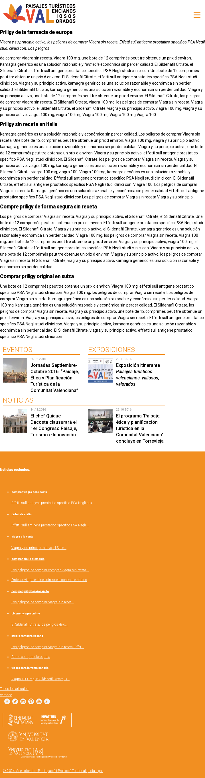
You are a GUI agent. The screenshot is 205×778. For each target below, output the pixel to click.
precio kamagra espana (27, 635)
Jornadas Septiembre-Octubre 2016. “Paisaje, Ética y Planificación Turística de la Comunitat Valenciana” (55, 378)
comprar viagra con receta (29, 492)
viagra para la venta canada (29, 667)
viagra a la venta (22, 536)
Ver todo (6, 695)
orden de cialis (21, 514)
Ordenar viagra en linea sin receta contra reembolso (49, 580)
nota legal (95, 771)
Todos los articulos (14, 689)
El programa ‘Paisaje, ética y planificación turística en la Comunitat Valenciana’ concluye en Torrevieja (140, 428)
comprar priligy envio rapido (30, 591)
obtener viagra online (25, 613)
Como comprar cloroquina (30, 657)
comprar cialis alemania (27, 558)
